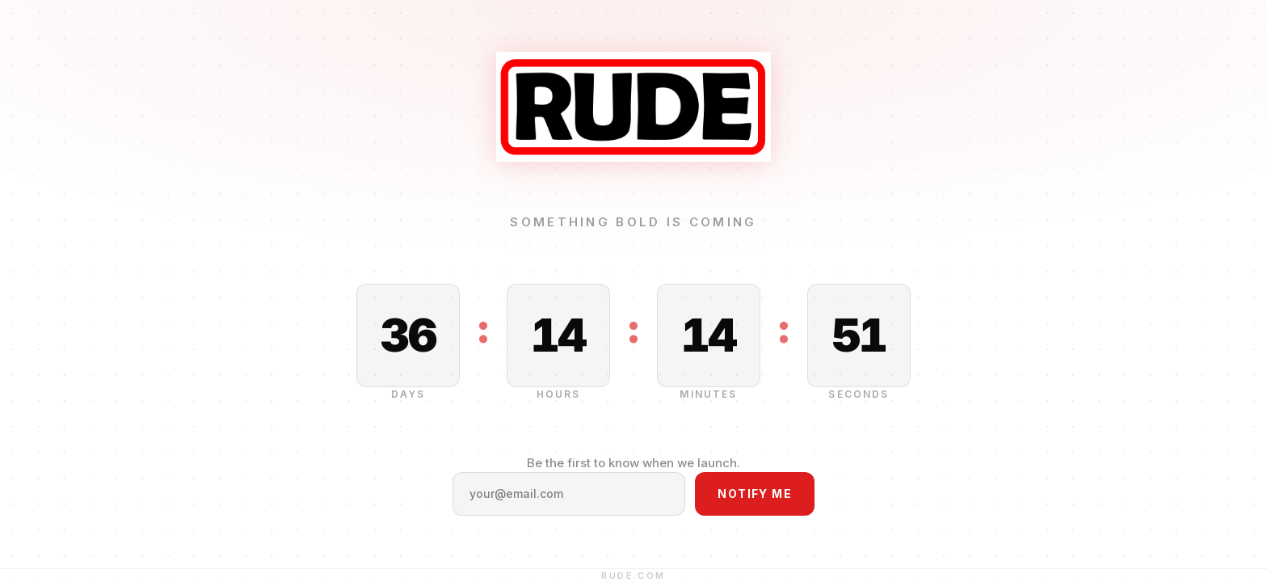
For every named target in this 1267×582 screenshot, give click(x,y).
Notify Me (755, 493)
